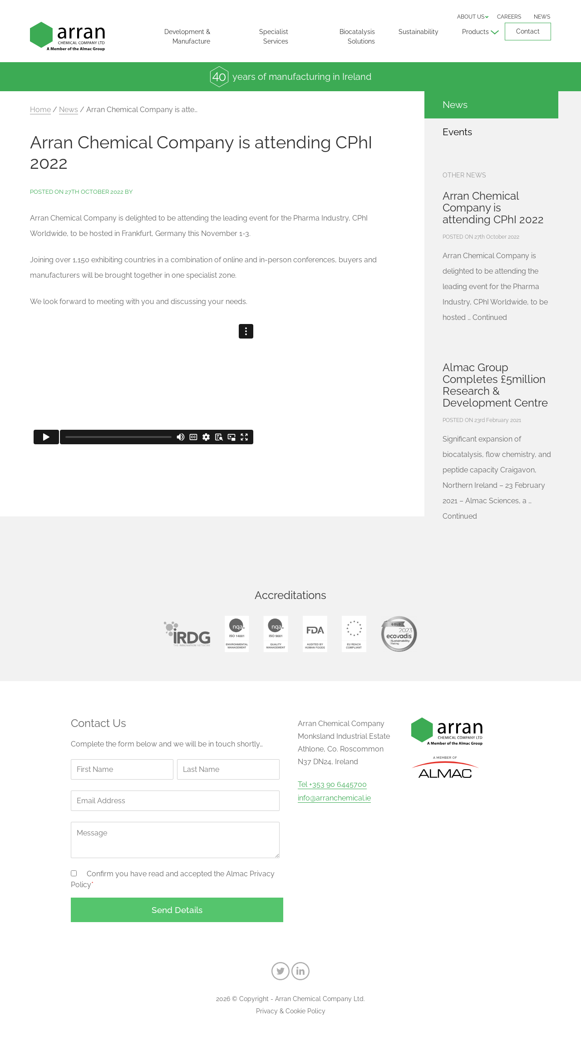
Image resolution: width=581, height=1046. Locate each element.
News (542, 17)
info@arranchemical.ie (334, 798)
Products (475, 31)
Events (457, 132)
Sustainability (418, 31)
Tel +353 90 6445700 (332, 785)
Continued (490, 317)
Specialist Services (273, 36)
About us (470, 17)
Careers (509, 17)
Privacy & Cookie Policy (290, 1011)
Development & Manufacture (187, 36)
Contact (528, 31)
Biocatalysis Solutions (357, 36)
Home (40, 109)
